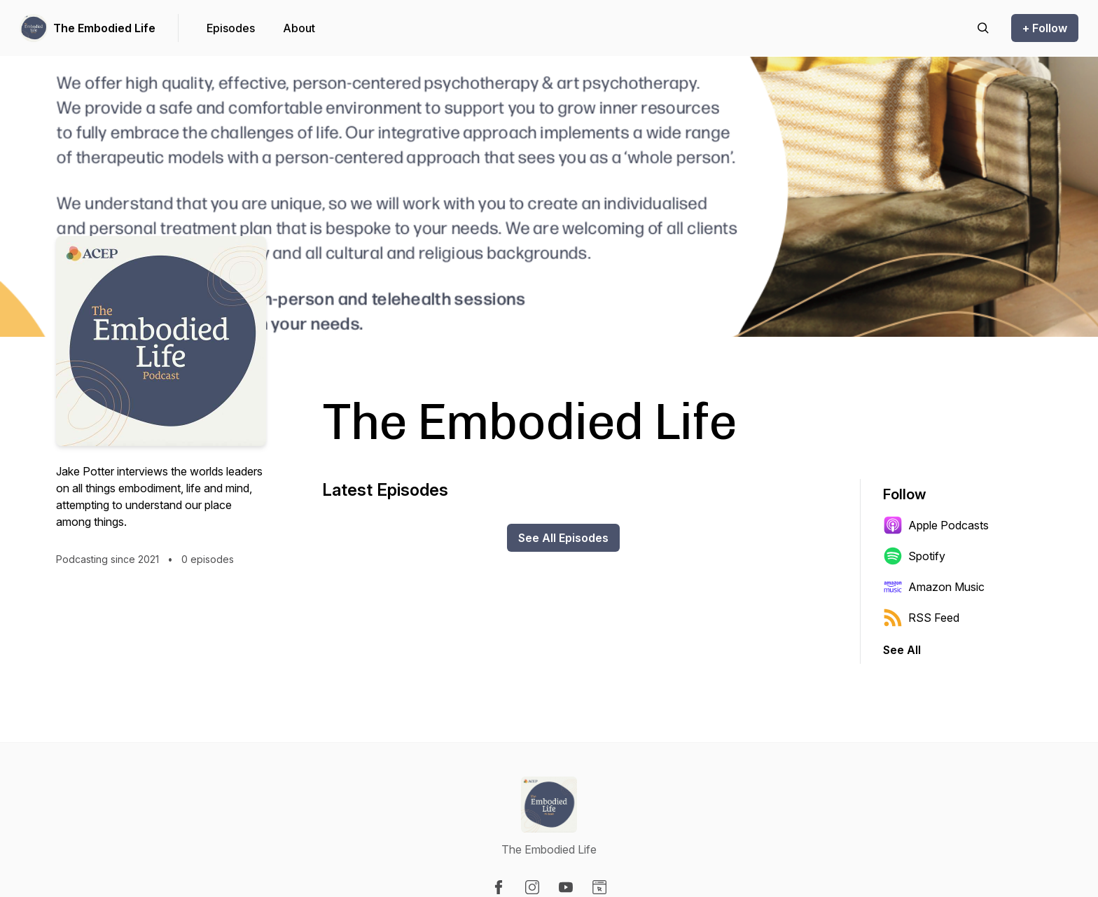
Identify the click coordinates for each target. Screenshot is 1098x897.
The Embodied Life (104, 28)
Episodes (231, 28)
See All (902, 650)
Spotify (914, 556)
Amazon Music (934, 587)
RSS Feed (921, 617)
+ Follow (1044, 28)
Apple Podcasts (936, 525)
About (299, 28)
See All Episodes (563, 538)
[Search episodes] (983, 28)
